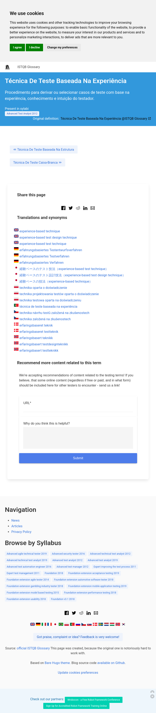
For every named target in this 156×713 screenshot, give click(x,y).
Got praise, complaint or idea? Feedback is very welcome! (78, 637)
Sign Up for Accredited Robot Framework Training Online (76, 705)
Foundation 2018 (54, 573)
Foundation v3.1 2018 (63, 599)
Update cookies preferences (78, 673)
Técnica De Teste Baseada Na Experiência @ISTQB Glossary (106, 119)
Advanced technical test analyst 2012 (110, 553)
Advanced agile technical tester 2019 (27, 553)
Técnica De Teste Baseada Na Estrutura (43, 150)
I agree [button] (17, 47)
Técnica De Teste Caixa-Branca (37, 162)
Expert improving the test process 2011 (115, 566)
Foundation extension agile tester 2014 (28, 579)
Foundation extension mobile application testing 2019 (97, 586)
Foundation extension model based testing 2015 (33, 592)
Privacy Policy (21, 532)
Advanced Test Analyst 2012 (22, 113)
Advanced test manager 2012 (72, 566)
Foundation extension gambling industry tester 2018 (35, 586)
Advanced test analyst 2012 (67, 560)
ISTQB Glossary (28, 67)
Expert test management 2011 (23, 573)
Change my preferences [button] (62, 47)
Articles (16, 526)
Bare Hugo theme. (58, 663)
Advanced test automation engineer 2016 (29, 566)
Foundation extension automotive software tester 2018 (83, 579)
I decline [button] (34, 47)
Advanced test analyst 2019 (103, 560)
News (15, 520)
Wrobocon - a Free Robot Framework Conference (93, 699)
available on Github (111, 663)
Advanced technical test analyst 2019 (27, 560)
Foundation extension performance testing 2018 (90, 592)
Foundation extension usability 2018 (26, 599)
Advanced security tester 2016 (68, 553)
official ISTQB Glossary (33, 648)
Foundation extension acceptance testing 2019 (93, 573)
